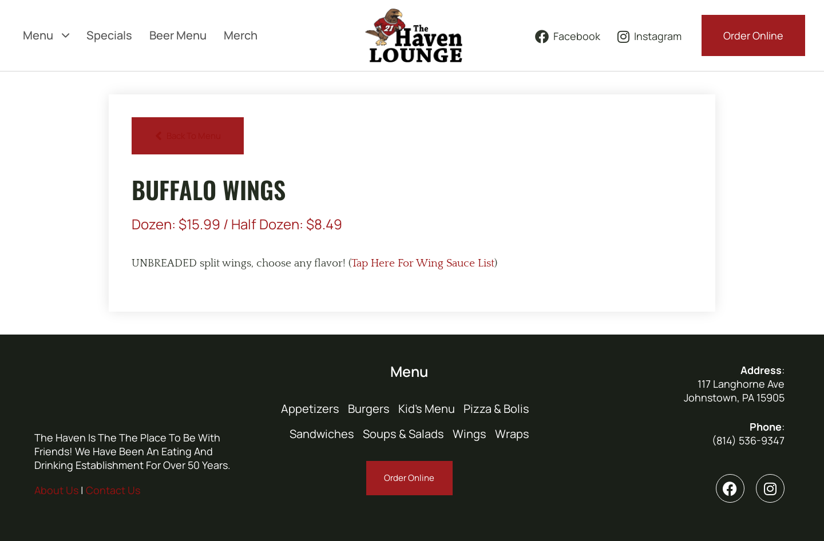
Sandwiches (322, 433)
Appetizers (310, 408)
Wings (469, 433)
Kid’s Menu (426, 408)
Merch (241, 35)
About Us (56, 490)
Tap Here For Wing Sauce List (422, 263)
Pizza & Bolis (496, 408)
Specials (109, 35)
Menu (46, 35)
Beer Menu (178, 35)
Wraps (512, 433)
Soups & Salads (403, 433)
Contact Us (113, 490)
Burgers (369, 408)
